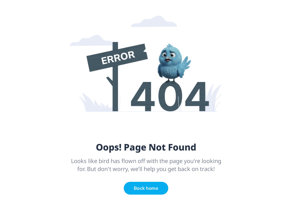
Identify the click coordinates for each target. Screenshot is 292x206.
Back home (146, 188)
